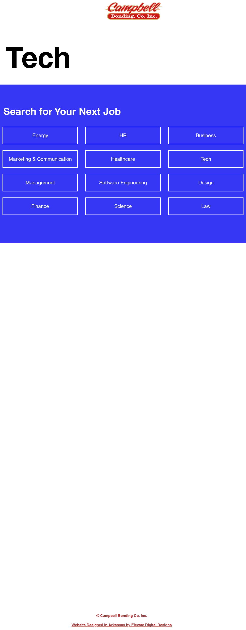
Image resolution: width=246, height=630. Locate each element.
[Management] (40, 182)
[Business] (205, 135)
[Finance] (40, 206)
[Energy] (40, 135)
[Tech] (205, 159)
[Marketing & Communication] (40, 159)
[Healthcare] (123, 159)
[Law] (205, 206)
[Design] (205, 182)
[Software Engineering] (123, 182)
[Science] (123, 206)
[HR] (123, 135)
